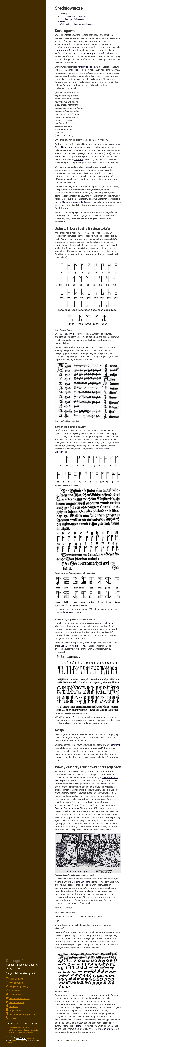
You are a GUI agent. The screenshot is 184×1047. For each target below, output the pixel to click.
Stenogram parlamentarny (19, 1027)
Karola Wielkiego (86, 67)
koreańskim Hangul (72, 612)
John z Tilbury (74, 334)
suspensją (88, 53)
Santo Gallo (60, 156)
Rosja (62, 21)
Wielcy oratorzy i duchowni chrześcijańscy (76, 24)
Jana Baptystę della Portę (73, 645)
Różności (13, 1006)
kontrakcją (77, 53)
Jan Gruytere (108, 1029)
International (25, 1038)
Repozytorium (16, 1010)
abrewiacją (112, 53)
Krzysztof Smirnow (27, 1037)
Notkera (90, 153)
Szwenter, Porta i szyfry (74, 19)
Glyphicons (9, 1042)
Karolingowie (65, 14)
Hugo (14, 1040)
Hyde (35, 1040)
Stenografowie (16, 994)
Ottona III (78, 159)
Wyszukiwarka (16, 983)
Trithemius (78, 1026)
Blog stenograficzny (18, 987)
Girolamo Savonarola (82, 881)
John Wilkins (73, 717)
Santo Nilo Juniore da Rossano (77, 202)
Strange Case (21, 1040)
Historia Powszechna (19, 998)
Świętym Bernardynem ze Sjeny (70, 808)
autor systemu (71, 626)
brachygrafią (100, 53)
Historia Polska (16, 1002)
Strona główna (16, 979)
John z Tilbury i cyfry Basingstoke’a (74, 16)
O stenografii (15, 991)
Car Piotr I (115, 745)
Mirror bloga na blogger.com (22, 1014)
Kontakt (13, 1018)
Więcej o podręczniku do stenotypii (22, 1032)
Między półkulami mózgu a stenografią (23, 1030)
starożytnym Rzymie (66, 50)
